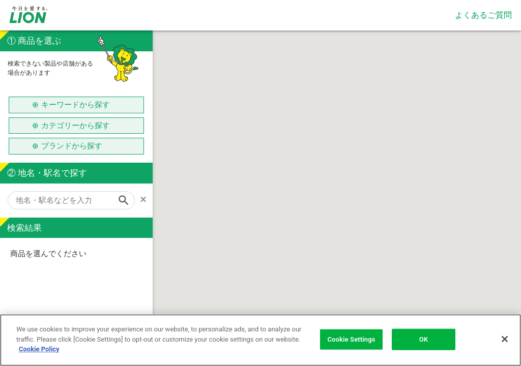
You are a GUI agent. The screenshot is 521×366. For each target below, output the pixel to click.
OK (423, 339)
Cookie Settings (351, 339)
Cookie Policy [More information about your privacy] (39, 349)
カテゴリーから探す (75, 125)
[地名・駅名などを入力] (71, 200)
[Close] (505, 339)
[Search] (126, 200)
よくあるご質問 (483, 15)
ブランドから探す (75, 145)
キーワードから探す (75, 104)
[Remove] (146, 199)
